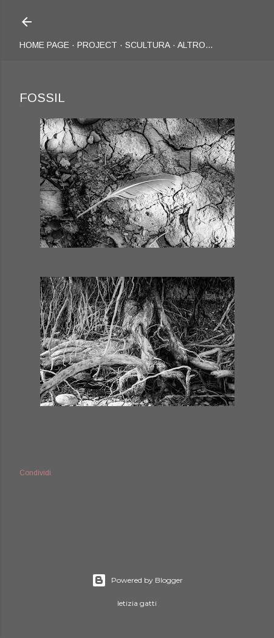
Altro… (195, 45)
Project (97, 45)
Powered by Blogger (137, 580)
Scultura (147, 45)
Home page (44, 45)
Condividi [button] (35, 473)
